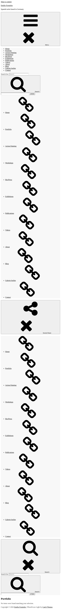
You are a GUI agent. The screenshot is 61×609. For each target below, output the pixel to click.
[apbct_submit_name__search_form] (32, 94)
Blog (7, 66)
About (7, 64)
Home (7, 49)
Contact (8, 70)
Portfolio (8, 51)
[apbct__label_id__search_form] (15, 94)
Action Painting (10, 53)
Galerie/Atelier (10, 68)
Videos (7, 62)
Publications (9, 60)
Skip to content (6, 2)
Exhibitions (9, 58)
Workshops (9, 55)
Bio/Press (8, 56)
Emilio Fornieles (7, 5)
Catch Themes (48, 607)
